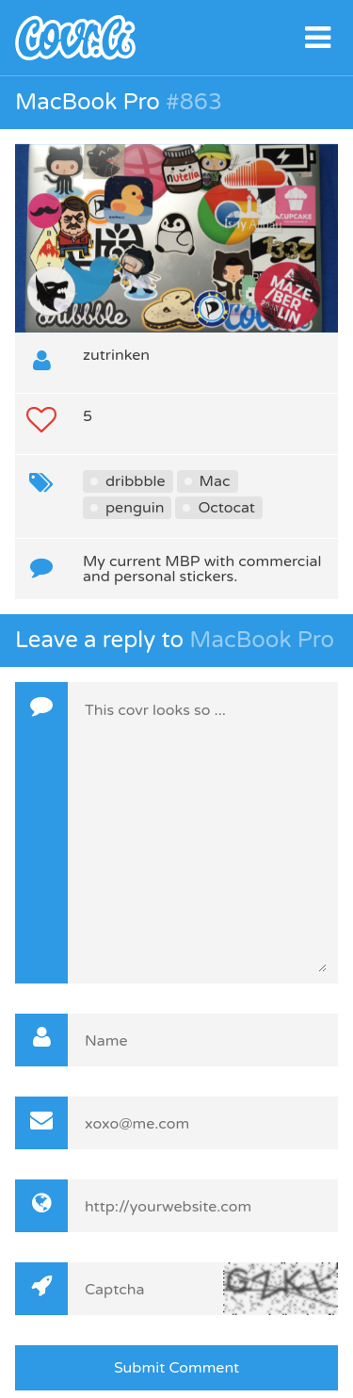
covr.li (176, 37)
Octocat (226, 507)
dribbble (135, 481)
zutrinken (116, 355)
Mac (215, 481)
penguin (134, 507)
